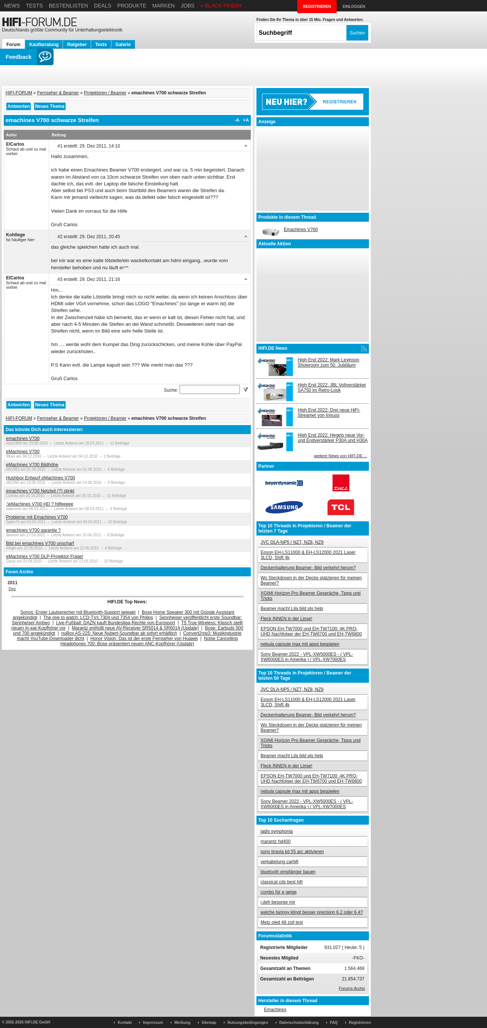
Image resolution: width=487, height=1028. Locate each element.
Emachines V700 (301, 229)
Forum (13, 44)
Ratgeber (77, 44)
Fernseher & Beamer (58, 92)
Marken (163, 6)
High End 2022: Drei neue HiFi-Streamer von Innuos (329, 412)
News (12, 6)
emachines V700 (22, 438)
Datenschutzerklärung (299, 1023)
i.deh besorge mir (278, 902)
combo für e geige (279, 892)
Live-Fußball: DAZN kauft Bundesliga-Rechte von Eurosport (115, 622)
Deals (102, 6)
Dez (12, 588)
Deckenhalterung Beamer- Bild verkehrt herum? (308, 567)
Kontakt (125, 1023)
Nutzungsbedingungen (248, 1023)
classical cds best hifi (282, 882)
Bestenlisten (68, 6)
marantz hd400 (276, 841)
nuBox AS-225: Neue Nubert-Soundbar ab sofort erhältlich (119, 633)
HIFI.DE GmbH (37, 1022)
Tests (34, 6)
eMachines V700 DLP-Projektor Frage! (44, 556)
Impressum (153, 1023)
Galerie (123, 44)
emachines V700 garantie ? (33, 530)
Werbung (182, 1023)
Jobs (188, 6)
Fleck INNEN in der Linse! (286, 618)
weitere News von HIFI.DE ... (340, 456)
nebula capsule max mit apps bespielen (300, 644)
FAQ (334, 1023)
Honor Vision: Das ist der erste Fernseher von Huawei (144, 638)
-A (237, 120)
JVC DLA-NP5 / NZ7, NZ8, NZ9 (292, 542)
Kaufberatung (43, 44)
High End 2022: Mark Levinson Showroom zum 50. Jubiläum (328, 362)
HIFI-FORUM (19, 92)
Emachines (275, 1009)
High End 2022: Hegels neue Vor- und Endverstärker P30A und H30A (333, 438)
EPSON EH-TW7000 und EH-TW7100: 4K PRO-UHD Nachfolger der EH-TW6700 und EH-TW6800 (311, 631)
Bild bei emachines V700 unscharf (40, 543)
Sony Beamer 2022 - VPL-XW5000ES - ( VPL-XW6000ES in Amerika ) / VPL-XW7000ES (307, 657)
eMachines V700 (22, 451)
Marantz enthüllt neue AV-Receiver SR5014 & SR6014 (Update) (135, 628)
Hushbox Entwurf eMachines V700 (40, 477)
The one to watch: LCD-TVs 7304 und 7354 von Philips (98, 617)
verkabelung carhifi (279, 861)
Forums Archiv (352, 988)
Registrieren (360, 1023)
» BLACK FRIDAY (222, 6)
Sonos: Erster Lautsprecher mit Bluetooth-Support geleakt (78, 612)
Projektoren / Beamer (105, 92)
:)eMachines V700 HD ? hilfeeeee (39, 504)
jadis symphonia (277, 831)
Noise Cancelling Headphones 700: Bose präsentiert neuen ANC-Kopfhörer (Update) (149, 641)
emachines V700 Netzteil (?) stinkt (40, 491)
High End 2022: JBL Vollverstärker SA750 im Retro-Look (332, 387)
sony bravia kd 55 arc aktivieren (292, 851)
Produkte (132, 6)
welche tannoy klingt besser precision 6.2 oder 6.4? (312, 912)
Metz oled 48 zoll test (282, 922)
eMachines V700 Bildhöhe (32, 464)
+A (246, 120)
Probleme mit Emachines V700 (37, 517)
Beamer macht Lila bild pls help (292, 608)
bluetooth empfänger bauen (288, 871)
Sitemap (209, 1023)
